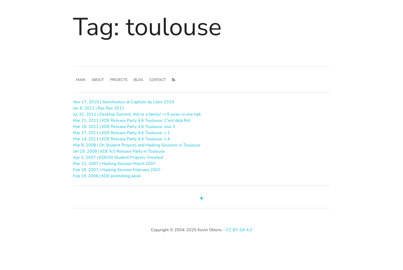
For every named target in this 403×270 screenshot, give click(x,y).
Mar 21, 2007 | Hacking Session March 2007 (114, 163)
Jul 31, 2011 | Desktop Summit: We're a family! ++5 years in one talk (137, 114)
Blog (138, 79)
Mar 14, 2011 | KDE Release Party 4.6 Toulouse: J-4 (121, 139)
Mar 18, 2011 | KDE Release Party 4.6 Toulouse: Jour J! (124, 126)
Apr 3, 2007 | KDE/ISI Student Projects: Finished (118, 157)
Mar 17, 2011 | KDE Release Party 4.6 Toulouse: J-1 (121, 133)
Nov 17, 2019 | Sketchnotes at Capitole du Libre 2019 (123, 102)
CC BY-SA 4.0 (239, 230)
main (80, 79)
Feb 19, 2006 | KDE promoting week (107, 176)
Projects (118, 79)
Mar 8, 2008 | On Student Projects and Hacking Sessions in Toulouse (136, 145)
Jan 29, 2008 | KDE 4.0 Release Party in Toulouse (119, 151)
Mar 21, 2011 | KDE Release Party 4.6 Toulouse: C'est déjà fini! (131, 120)
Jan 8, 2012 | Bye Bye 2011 (98, 108)
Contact (157, 79)
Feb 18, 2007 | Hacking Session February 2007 (117, 170)
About (97, 79)
